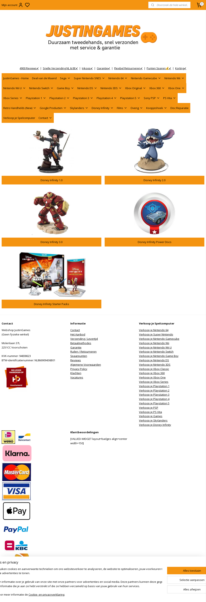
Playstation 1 (36, 98)
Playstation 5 (130, 98)
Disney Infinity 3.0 (51, 242)
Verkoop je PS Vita (150, 412)
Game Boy (65, 88)
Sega (65, 78)
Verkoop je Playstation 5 (154, 403)
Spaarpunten (78, 356)
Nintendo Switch (41, 88)
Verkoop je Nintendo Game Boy (158, 356)
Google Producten (53, 108)
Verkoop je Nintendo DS (154, 360)
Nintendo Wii (174, 78)
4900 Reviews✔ (29, 68)
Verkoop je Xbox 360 (152, 373)
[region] (75, 582)
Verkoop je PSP (148, 407)
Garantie (75, 347)
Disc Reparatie (179, 108)
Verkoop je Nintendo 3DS (154, 364)
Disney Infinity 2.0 (154, 180)
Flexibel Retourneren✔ (128, 68)
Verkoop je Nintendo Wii (154, 343)
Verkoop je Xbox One (152, 377)
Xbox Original (135, 88)
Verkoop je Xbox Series (153, 382)
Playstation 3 (83, 98)
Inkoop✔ (87, 68)
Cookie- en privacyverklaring (62, 595)
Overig (137, 108)
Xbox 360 (157, 88)
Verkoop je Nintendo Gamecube (159, 339)
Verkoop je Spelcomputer (19, 118)
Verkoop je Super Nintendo (156, 334)
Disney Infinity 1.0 (51, 180)
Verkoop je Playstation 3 (154, 394)
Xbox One (176, 88)
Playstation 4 (107, 98)
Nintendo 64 (118, 78)
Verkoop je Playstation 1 (154, 386)
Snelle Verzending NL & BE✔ (60, 68)
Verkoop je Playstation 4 (154, 399)
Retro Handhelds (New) (19, 108)
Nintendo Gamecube (146, 78)
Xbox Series (13, 98)
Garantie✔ (103, 68)
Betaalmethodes (80, 343)
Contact (45, 118)
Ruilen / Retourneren (83, 351)
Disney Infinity (103, 108)
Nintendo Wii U (14, 88)
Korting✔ (180, 68)
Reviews (75, 360)
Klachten (75, 373)
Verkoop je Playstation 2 (154, 390)
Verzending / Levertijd (84, 339)
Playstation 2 (59, 98)
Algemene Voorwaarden (85, 364)
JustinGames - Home (16, 78)
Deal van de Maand (44, 78)
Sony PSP (152, 98)
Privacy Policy (78, 369)
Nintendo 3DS (111, 88)
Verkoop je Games (150, 416)
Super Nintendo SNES (89, 78)
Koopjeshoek (156, 108)
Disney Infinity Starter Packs (51, 304)
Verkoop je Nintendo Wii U (155, 347)
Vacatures (76, 377)
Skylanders (79, 108)
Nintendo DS (87, 88)
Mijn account (12, 4)
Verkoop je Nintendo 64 (153, 330)
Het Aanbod (77, 334)
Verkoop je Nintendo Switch (156, 351)
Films (122, 108)
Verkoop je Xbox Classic (154, 369)
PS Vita (169, 98)
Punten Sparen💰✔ (159, 68)
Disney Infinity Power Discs (154, 242)
